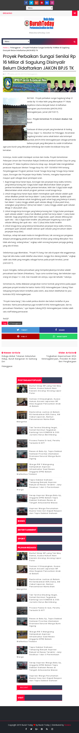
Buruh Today (44, 725)
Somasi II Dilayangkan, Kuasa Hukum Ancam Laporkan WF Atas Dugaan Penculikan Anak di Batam (45, 403)
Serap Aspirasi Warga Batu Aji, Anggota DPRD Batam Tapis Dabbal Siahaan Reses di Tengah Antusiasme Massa (45, 499)
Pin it (22, 336)
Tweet (22, 330)
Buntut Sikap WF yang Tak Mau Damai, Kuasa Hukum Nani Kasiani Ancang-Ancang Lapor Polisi (45, 389)
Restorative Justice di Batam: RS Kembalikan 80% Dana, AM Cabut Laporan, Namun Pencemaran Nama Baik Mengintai (38, 417)
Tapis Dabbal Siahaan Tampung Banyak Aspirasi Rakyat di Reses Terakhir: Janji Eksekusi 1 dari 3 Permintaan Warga (39, 485)
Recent (24, 687)
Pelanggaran (15, 47)
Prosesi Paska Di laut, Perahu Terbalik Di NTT (44, 441)
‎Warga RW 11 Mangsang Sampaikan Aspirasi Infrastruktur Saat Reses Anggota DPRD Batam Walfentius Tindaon (36, 469)
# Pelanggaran (15, 323)
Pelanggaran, (32, 74)
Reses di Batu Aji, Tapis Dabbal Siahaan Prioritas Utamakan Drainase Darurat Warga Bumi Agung (45, 455)
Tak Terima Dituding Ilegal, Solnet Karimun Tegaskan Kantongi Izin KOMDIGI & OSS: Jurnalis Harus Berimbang (44, 431)
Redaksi (67, 725)
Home (5, 47)
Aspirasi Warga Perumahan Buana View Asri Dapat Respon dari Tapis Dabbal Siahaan (45, 511)
